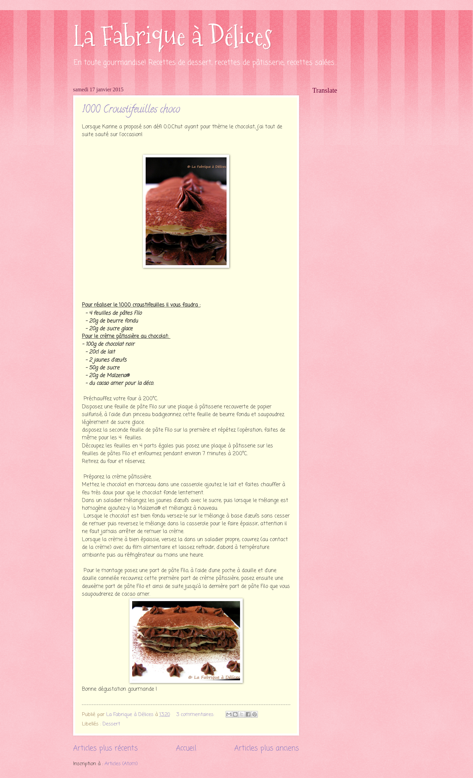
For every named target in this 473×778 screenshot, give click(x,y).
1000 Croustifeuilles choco (131, 110)
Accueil (186, 748)
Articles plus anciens (266, 748)
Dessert (111, 724)
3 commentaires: (196, 714)
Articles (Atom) (121, 764)
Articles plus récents (105, 748)
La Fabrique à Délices (172, 36)
